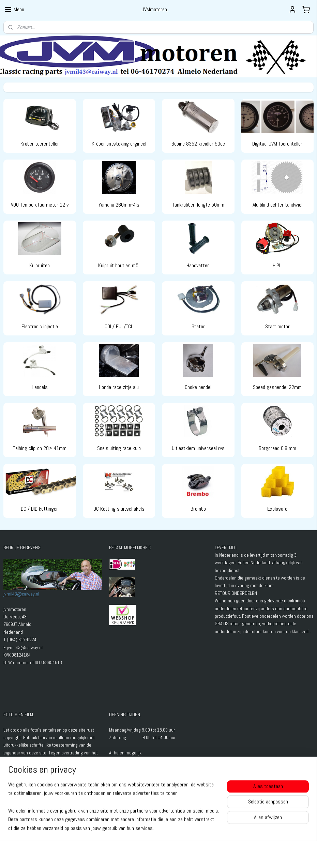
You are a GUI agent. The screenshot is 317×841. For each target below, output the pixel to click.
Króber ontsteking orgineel (119, 144)
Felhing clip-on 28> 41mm (39, 448)
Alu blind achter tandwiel (277, 204)
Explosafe (277, 509)
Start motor (277, 326)
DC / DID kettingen (40, 509)
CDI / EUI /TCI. (119, 326)
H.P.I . (277, 265)
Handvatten (198, 265)
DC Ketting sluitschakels (119, 509)
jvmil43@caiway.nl (21, 594)
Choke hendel (198, 387)
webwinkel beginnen (171, 828)
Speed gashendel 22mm (277, 387)
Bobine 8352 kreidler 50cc (198, 144)
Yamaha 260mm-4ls (119, 204)
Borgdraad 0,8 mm (277, 448)
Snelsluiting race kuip (119, 448)
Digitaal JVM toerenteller (277, 144)
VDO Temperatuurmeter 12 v (40, 204)
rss (150, 828)
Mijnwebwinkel (222, 828)
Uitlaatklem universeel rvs (198, 448)
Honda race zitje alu (119, 387)
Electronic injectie (39, 326)
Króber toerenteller (39, 144)
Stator (198, 326)
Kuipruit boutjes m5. (118, 265)
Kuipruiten (39, 265)
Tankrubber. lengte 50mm (198, 204)
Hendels (40, 387)
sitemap (138, 828)
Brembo (198, 509)
